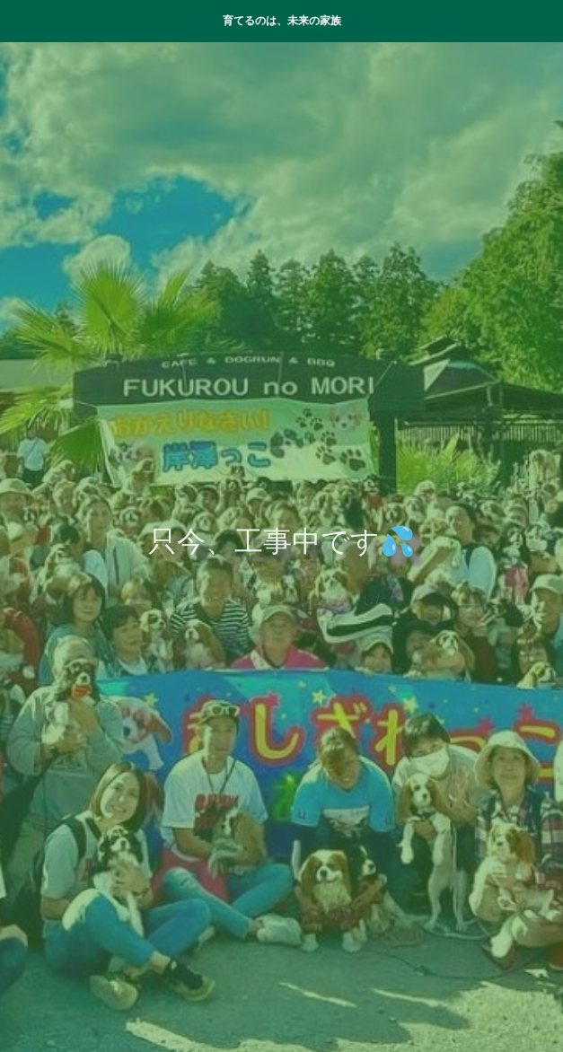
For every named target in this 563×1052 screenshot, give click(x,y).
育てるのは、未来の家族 (282, 20)
